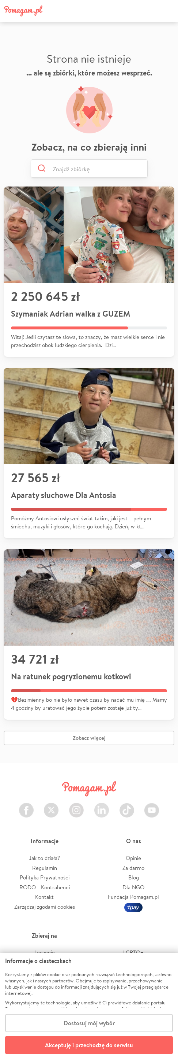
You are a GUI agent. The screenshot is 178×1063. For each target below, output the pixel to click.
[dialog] (89, 1008)
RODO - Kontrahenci (44, 887)
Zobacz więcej (89, 738)
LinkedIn (101, 806)
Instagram (76, 806)
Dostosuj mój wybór (89, 1023)
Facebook (26, 806)
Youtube (151, 806)
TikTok (127, 806)
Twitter (51, 806)
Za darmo (133, 867)
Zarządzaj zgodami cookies (44, 906)
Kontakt (44, 896)
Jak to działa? (44, 858)
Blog (133, 877)
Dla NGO (133, 887)
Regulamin (44, 867)
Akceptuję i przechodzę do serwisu (89, 1045)
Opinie (133, 858)
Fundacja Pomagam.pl (133, 896)
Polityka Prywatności (44, 877)
